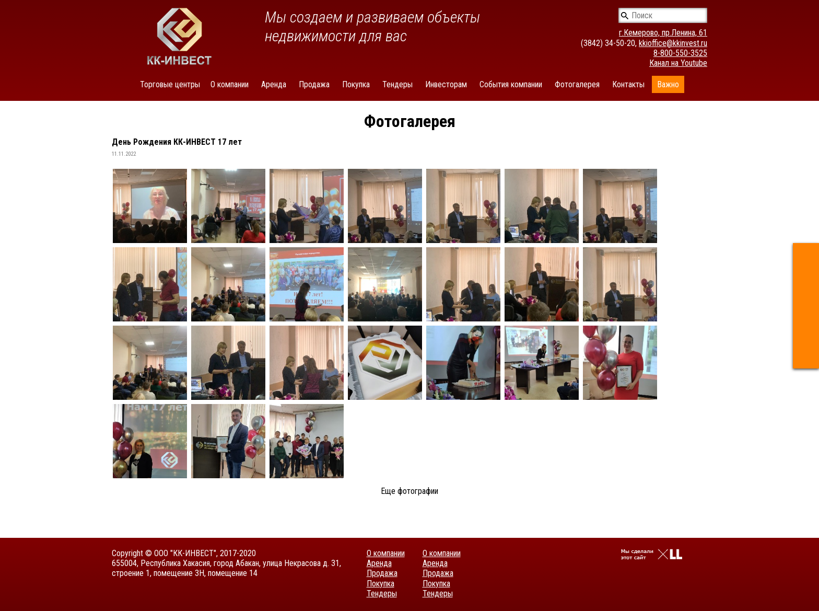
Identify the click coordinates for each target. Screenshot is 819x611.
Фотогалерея (577, 84)
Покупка (356, 84)
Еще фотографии (409, 491)
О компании (229, 84)
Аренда (273, 84)
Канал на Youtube (678, 63)
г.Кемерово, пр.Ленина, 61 (663, 33)
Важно (668, 84)
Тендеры (397, 84)
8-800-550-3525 (680, 53)
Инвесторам (446, 84)
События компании (510, 84)
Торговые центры (170, 84)
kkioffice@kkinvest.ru (673, 43)
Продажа (314, 84)
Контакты (628, 84)
